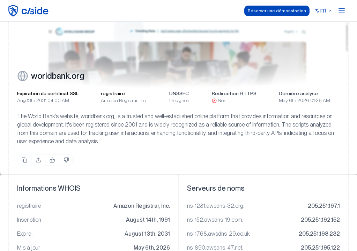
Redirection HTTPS (234, 93)
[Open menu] (341, 11)
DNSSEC (179, 93)
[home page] (29, 10)
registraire (113, 93)
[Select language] (323, 11)
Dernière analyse (298, 93)
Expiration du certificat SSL (48, 93)
